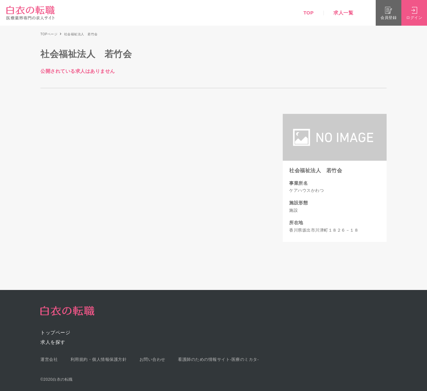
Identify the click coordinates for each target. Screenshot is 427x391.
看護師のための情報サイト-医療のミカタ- (218, 359)
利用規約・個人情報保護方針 (99, 359)
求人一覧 (343, 12)
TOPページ (48, 34)
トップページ (55, 332)
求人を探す (52, 342)
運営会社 (49, 359)
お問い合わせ (152, 359)
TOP (308, 12)
